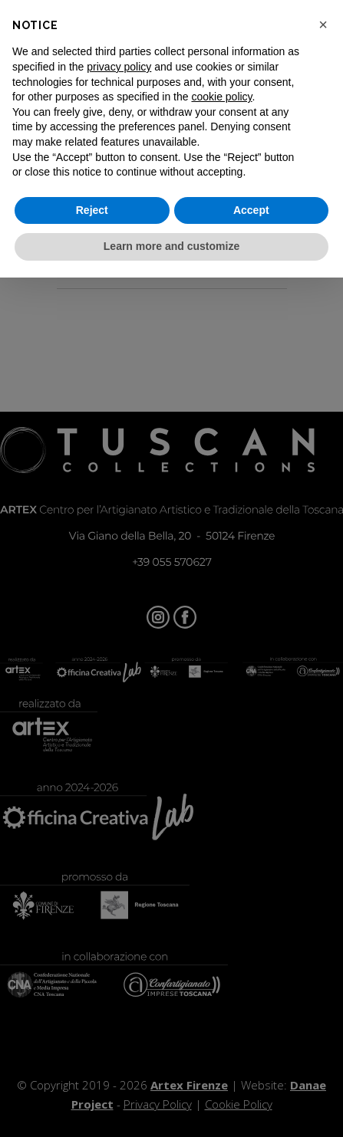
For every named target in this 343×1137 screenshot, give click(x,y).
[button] (323, 24)
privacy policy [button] (119, 67)
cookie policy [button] (221, 96)
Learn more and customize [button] (171, 246)
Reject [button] (92, 210)
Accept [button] (251, 210)
